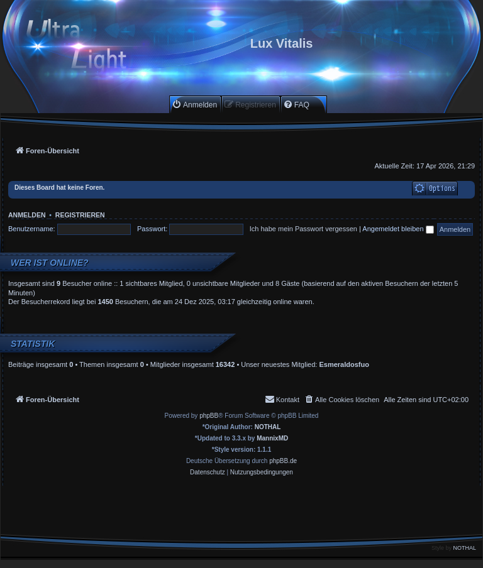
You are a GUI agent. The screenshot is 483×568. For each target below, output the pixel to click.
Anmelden (27, 215)
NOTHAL (268, 426)
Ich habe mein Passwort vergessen (303, 228)
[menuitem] (194, 104)
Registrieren (80, 215)
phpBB (208, 415)
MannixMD (272, 438)
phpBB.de (283, 460)
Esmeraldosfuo (344, 364)
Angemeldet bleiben (397, 228)
